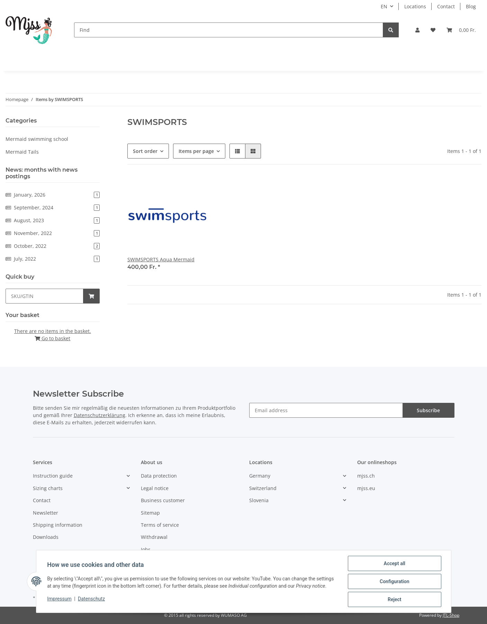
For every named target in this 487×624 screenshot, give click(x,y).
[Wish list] (433, 30)
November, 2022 (53, 233)
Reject (395, 599)
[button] (417, 30)
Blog (471, 6)
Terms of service (160, 525)
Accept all (394, 563)
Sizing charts (48, 488)
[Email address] (326, 410)
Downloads (45, 537)
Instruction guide (53, 475)
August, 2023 (53, 220)
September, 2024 (53, 207)
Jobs (146, 549)
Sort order (145, 151)
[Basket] (461, 30)
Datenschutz (91, 599)
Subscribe (428, 410)
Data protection (159, 475)
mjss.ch (366, 475)
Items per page (196, 151)
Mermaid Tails (22, 151)
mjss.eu (366, 488)
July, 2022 (53, 258)
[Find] (228, 29)
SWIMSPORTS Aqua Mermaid (161, 259)
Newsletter (45, 512)
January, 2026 (53, 194)
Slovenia (259, 500)
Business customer (163, 500)
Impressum (59, 599)
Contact (446, 6)
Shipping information (57, 525)
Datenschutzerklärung (99, 415)
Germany (259, 475)
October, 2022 (53, 246)
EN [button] (384, 6)
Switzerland (263, 488)
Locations (415, 6)
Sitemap (150, 512)
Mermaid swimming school (37, 139)
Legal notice (155, 488)
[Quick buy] (44, 296)
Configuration (394, 581)
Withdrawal (154, 537)
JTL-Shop (451, 615)
